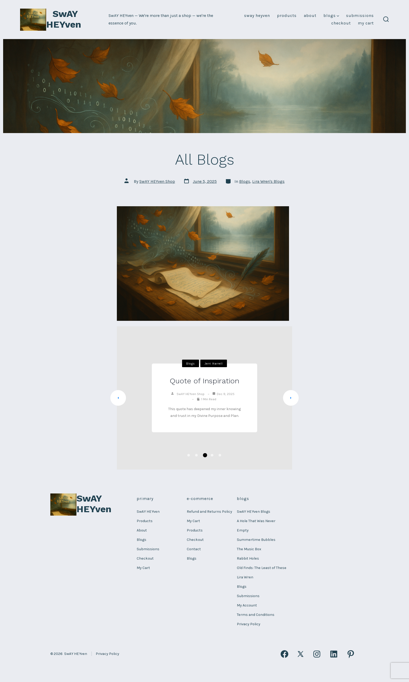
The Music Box (249, 549)
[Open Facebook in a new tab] (284, 654)
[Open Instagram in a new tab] (317, 654)
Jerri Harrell (213, 363)
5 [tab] (220, 455)
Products (287, 15)
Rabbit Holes (248, 558)
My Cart (366, 23)
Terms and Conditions (255, 614)
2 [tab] (196, 455)
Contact (194, 549)
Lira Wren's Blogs (268, 181)
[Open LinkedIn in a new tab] (334, 654)
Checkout (341, 23)
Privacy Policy (248, 624)
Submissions (360, 15)
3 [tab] (205, 455)
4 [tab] (212, 455)
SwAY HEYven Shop (157, 181)
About (310, 15)
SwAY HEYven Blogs (253, 511)
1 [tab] (188, 455)
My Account (247, 605)
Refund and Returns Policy (209, 511)
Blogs (331, 15)
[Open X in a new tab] (300, 654)
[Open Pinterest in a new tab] (351, 654)
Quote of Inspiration (204, 381)
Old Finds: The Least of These (261, 568)
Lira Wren (245, 577)
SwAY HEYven (257, 15)
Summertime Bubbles (256, 539)
